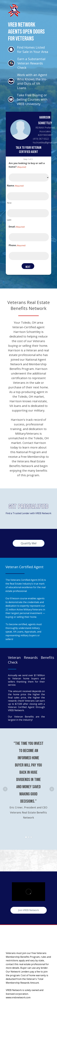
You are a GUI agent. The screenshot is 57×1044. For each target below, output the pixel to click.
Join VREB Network (28, 910)
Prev (5, 789)
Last (9, 219)
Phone (17, 245)
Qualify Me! (28, 543)
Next (51, 789)
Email (17, 226)
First (9, 202)
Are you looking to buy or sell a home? (27, 165)
